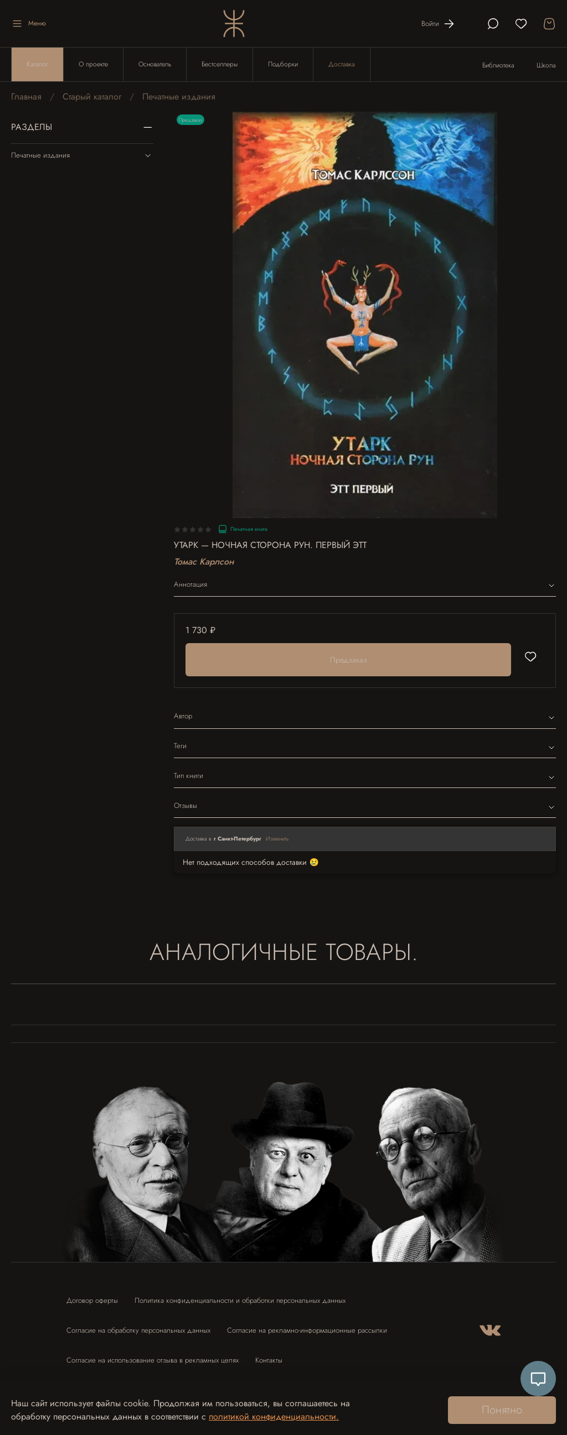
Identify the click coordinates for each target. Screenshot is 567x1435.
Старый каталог (92, 96)
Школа (546, 65)
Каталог (37, 64)
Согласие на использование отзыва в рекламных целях (152, 1360)
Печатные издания (178, 96)
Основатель (154, 64)
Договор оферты (92, 1300)
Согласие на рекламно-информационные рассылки (307, 1330)
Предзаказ (348, 659)
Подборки (283, 64)
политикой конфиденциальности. (274, 1416)
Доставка (341, 64)
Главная (26, 96)
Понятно (502, 1410)
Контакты (268, 1360)
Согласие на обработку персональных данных (138, 1330)
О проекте (93, 64)
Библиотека (498, 65)
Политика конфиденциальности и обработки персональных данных (240, 1300)
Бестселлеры (220, 64)
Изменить (277, 838)
